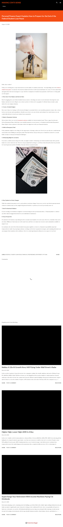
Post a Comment (11, 383)
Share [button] (57, 254)
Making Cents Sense (11, 3)
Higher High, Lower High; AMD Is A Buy (18, 432)
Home (4, 6)
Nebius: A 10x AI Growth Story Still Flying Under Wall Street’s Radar (29, 367)
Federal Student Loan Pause (14, 254)
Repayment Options (41, 254)
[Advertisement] (13, 307)
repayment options (22, 120)
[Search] (57, 3)
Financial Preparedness (29, 254)
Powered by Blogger (31, 523)
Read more (58, 383)
